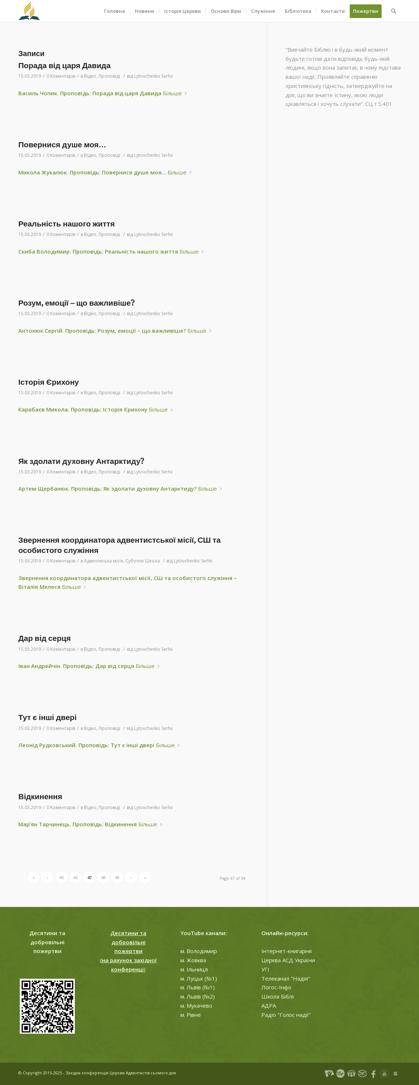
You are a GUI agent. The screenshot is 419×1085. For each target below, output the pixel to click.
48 (103, 877)
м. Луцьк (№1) (198, 978)
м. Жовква (193, 960)
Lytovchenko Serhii (153, 76)
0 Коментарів (61, 76)
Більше (176, 93)
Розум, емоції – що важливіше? (76, 302)
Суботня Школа (142, 561)
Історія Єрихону (48, 382)
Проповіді (109, 76)
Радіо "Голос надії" (286, 1014)
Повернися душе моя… (62, 144)
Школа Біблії (277, 996)
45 (61, 877)
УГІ (265, 969)
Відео (90, 76)
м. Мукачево (196, 1005)
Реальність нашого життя (66, 223)
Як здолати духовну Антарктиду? (81, 461)
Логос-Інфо (276, 987)
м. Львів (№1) (197, 987)
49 (117, 877)
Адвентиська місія (103, 561)
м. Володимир (198, 951)
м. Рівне (190, 1014)
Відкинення (40, 796)
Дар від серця (44, 638)
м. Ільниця (194, 969)
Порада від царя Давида (64, 65)
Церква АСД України (288, 960)
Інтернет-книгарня (286, 951)
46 (75, 877)
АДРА (268, 1005)
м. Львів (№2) (197, 996)
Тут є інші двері (47, 717)
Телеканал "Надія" (285, 978)
